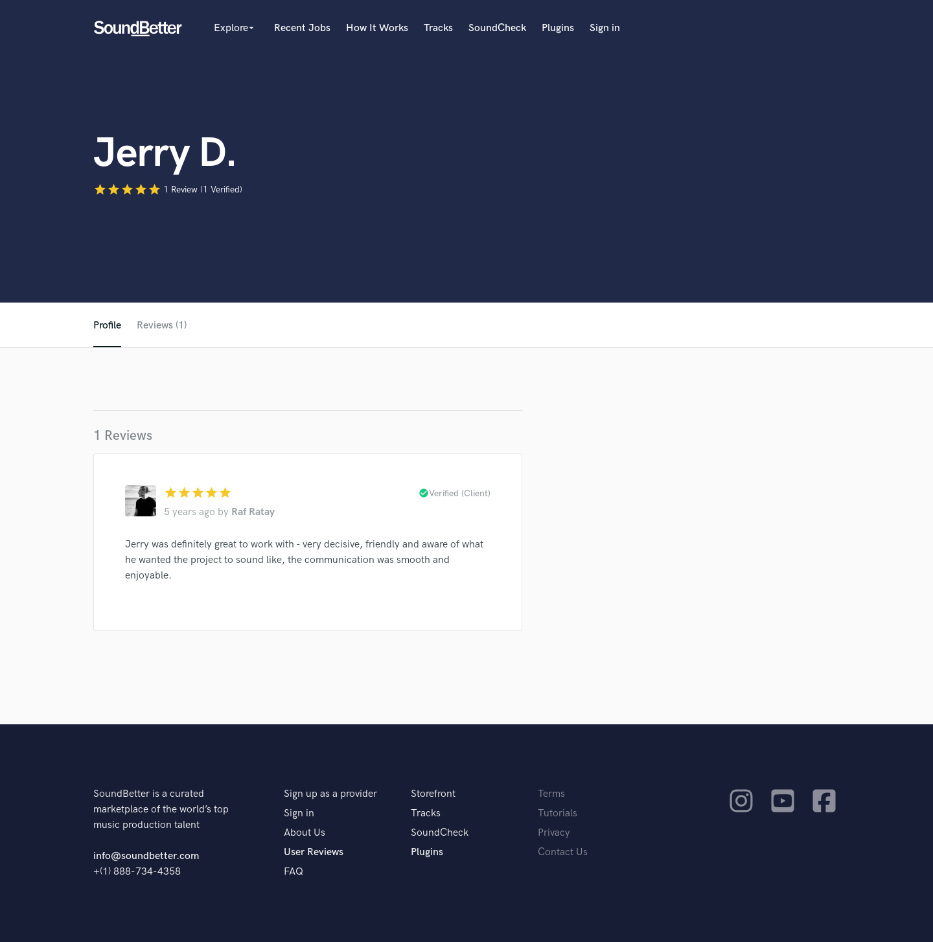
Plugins (558, 28)
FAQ (293, 872)
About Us (304, 833)
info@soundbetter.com (146, 856)
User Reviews (313, 852)
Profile (107, 325)
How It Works (377, 28)
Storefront (433, 794)
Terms (551, 794)
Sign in (605, 28)
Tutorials (557, 813)
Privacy (554, 833)
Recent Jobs (302, 28)
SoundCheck (497, 28)
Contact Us (563, 852)
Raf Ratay (253, 512)
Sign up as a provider (330, 794)
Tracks (438, 28)
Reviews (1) (162, 325)
